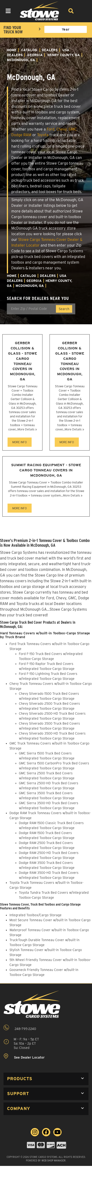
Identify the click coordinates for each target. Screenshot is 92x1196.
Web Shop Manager (54, 1160)
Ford (50, 129)
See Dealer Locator (24, 1056)
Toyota (43, 135)
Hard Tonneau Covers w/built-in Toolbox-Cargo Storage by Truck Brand (45, 635)
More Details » (27, 429)
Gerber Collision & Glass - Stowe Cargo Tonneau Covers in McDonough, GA (22, 361)
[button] (46, 1079)
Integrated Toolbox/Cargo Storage (35, 915)
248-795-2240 (20, 1028)
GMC (73, 129)
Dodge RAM (21, 135)
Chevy (61, 129)
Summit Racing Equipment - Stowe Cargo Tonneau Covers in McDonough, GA (46, 470)
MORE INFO (19, 442)
